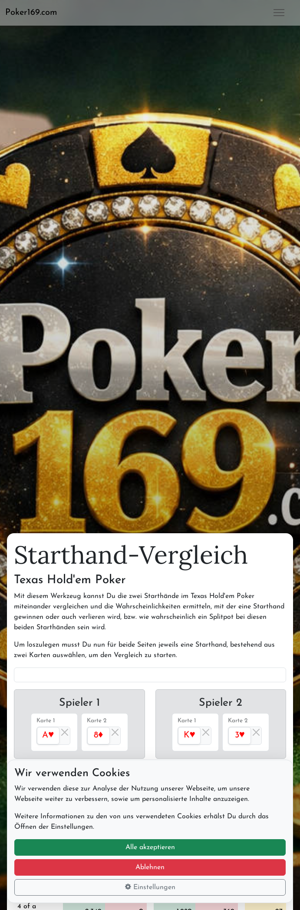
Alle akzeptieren (150, 847)
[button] (34, 12)
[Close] (64, 732)
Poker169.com (31, 12)
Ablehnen (150, 867)
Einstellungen (150, 887)
